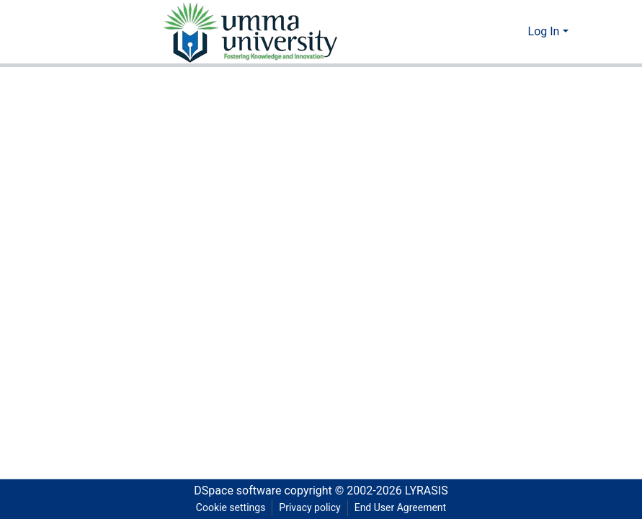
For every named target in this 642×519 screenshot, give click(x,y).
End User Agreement (400, 507)
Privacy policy (309, 507)
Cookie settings (231, 507)
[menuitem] (515, 31)
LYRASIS (426, 490)
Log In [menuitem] (544, 31)
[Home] (249, 31)
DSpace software (237, 490)
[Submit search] (494, 31)
